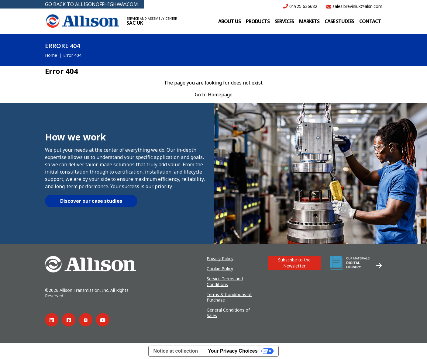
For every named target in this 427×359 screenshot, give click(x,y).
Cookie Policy (220, 268)
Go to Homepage (213, 94)
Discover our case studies (91, 201)
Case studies (339, 21)
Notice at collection (175, 351)
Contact (370, 21)
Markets (309, 21)
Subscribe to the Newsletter (294, 263)
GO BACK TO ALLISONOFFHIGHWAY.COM (91, 4)
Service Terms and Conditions (225, 281)
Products (258, 21)
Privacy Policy (220, 258)
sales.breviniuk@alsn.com (354, 6)
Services (284, 21)
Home (51, 55)
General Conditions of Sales (228, 312)
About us (229, 21)
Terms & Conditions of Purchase (229, 297)
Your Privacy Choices (232, 351)
